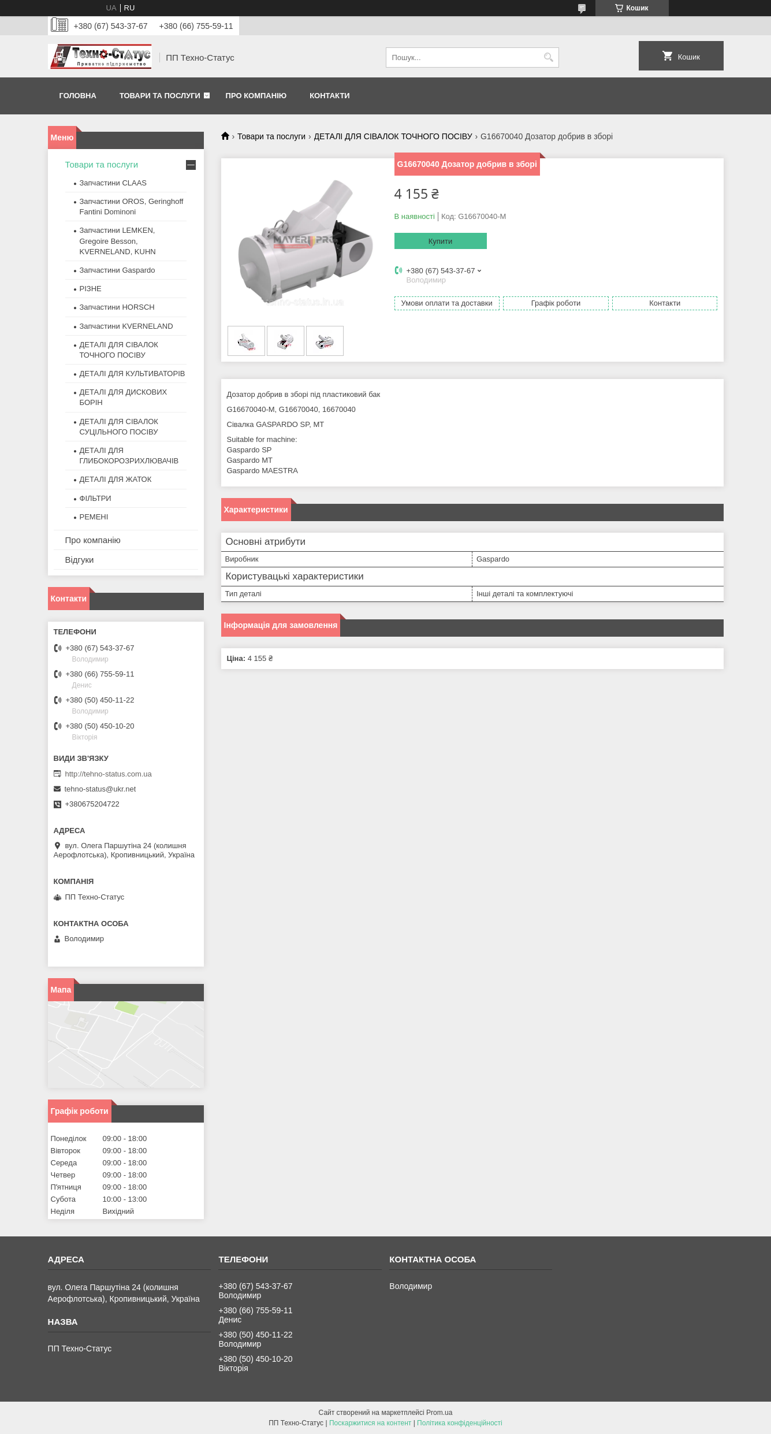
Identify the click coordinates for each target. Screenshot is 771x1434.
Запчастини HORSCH (117, 307)
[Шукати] (549, 57)
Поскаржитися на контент (370, 1423)
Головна (77, 95)
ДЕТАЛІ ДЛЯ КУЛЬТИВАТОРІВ (132, 373)
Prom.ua (439, 1413)
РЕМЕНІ (94, 516)
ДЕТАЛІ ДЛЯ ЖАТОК (116, 479)
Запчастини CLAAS (113, 183)
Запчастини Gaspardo (117, 270)
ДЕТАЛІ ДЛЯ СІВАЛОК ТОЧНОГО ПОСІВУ (393, 136)
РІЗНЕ (91, 288)
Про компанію (256, 95)
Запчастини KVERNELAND (126, 326)
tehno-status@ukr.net (100, 789)
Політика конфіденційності (459, 1423)
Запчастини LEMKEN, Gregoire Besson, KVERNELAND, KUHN (118, 240)
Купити (441, 241)
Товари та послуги (160, 95)
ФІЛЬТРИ (95, 498)
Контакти (330, 95)
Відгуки (79, 559)
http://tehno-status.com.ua (108, 774)
